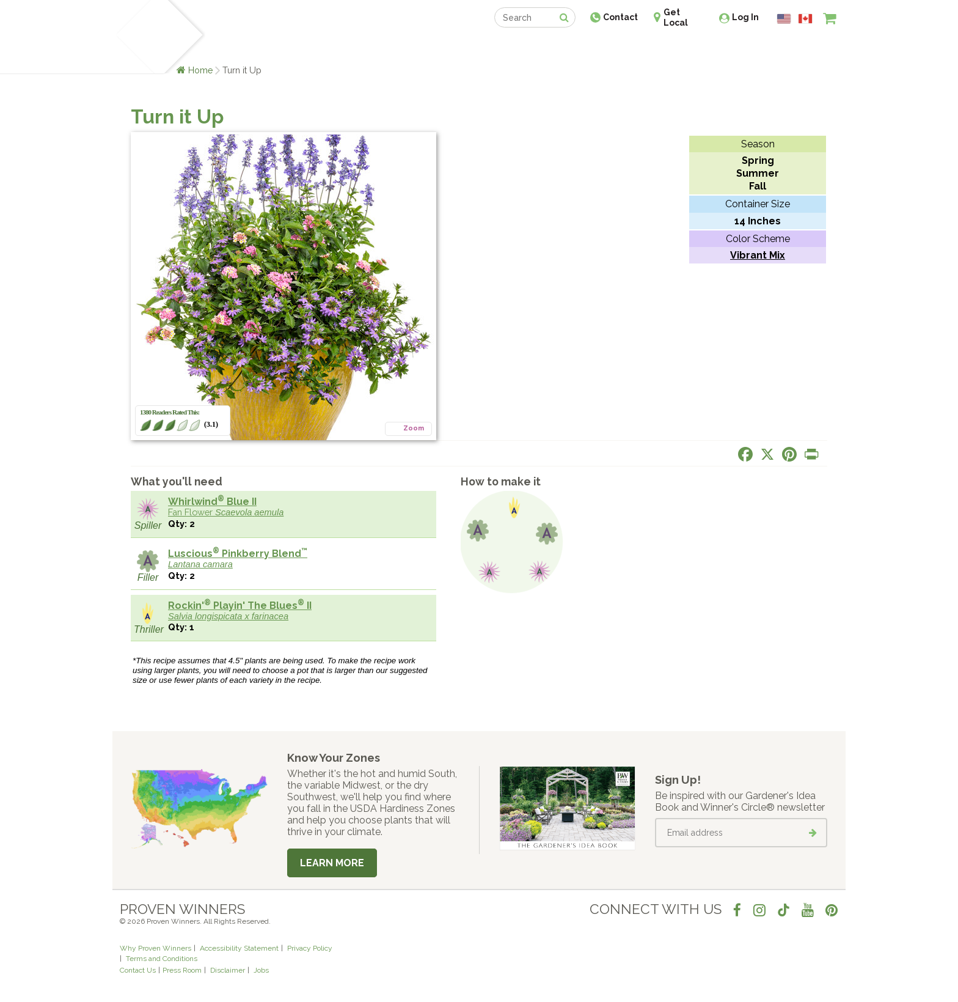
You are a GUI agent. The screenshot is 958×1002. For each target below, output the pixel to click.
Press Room (182, 970)
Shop (470, 47)
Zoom (413, 428)
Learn (267, 47)
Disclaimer (227, 970)
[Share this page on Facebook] (745, 454)
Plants (226, 47)
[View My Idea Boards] (807, 49)
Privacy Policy (309, 948)
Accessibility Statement (239, 948)
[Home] (134, 36)
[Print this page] (811, 454)
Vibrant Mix (757, 255)
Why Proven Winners (155, 948)
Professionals (570, 47)
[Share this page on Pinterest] (789, 454)
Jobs (261, 970)
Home (200, 70)
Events (511, 47)
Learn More (332, 863)
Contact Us (138, 970)
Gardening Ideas (330, 47)
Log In (745, 17)
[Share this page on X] (767, 454)
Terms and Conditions (161, 958)
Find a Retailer (412, 47)
